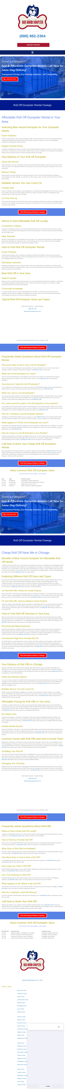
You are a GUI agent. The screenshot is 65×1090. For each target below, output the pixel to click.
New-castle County (22, 1052)
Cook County (20, 1009)
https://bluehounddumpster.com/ (32, 311)
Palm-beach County (22, 1029)
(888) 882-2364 (32, 308)
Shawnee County (21, 1049)
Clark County (20, 1069)
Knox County (20, 1081)
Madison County (21, 1032)
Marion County (21, 1012)
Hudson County (21, 1016)
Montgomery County (22, 1038)
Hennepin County (21, 1023)
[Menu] (32, 52)
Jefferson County (21, 1058)
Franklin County (21, 1072)
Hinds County (20, 1043)
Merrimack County (22, 1064)
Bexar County (20, 996)
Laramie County (21, 1084)
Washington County (22, 1075)
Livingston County (22, 993)
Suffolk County (21, 1002)
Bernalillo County (21, 1005)
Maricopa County (21, 1046)
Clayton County (21, 1055)
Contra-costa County (22, 999)
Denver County (21, 1026)
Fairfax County (21, 1019)
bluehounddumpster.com (30, 980)
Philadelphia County (22, 1061)
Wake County (20, 1035)
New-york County (21, 990)
